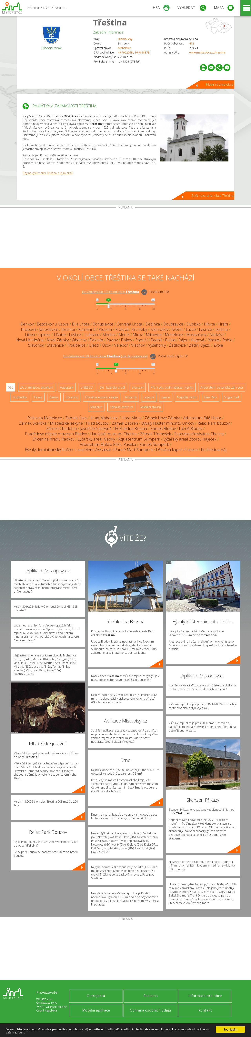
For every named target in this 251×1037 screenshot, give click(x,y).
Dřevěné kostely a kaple (101, 397)
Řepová (197, 340)
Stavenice (55, 345)
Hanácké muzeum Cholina (113, 433)
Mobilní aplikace (96, 1010)
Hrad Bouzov (97, 423)
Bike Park (210, 397)
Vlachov (138, 345)
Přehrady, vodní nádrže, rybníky (172, 387)
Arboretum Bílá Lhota (202, 418)
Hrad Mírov (131, 418)
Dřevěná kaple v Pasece (177, 449)
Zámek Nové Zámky (162, 418)
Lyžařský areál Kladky (96, 439)
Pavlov (112, 340)
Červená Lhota (129, 324)
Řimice (213, 340)
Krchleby (139, 329)
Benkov (27, 324)
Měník (124, 334)
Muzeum (96, 407)
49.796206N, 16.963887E (133, 52)
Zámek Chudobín (61, 428)
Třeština (110, 22)
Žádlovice (177, 345)
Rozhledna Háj (213, 449)
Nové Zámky (58, 340)
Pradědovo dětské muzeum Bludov (56, 433)
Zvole (218, 345)
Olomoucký (125, 39)
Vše (10, 387)
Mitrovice (154, 334)
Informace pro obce (205, 995)
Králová (121, 329)
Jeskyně (149, 397)
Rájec (183, 340)
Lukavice (91, 334)
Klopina (105, 329)
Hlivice (209, 324)
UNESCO (86, 387)
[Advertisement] (125, 238)
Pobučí (141, 340)
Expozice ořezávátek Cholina (199, 433)
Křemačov (159, 329)
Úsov (106, 345)
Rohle (227, 340)
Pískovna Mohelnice (44, 418)
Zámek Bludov (163, 428)
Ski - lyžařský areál (112, 387)
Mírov (138, 334)
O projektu (96, 995)
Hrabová (28, 329)
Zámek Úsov (76, 418)
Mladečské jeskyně (66, 423)
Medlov (109, 334)
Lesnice (205, 329)
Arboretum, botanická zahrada (221, 387)
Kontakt (205, 1010)
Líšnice (60, 334)
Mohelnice (124, 48)
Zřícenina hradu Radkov (53, 439)
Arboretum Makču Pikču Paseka (108, 444)
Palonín (96, 340)
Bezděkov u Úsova (53, 324)
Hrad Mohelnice (104, 418)
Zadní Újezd (199, 345)
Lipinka (44, 334)
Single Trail (231, 397)
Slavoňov (36, 345)
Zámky (53, 397)
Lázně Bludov (190, 428)
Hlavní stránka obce (219, 84)
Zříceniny (71, 397)
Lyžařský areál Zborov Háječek (189, 439)
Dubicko (193, 324)
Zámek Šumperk (154, 444)
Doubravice (173, 324)
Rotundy (131, 397)
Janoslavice (48, 329)
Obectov (79, 340)
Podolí (156, 340)
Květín (177, 329)
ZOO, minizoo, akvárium (36, 387)
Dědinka (153, 324)
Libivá (30, 334)
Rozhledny (19, 397)
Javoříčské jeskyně (96, 428)
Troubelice (76, 345)
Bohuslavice (103, 324)
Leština (221, 329)
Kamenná (86, 329)
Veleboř (121, 345)
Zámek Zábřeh (125, 423)
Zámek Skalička (33, 423)
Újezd (94, 345)
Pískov (126, 340)
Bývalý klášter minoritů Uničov (167, 423)
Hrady (38, 397)
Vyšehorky (157, 345)
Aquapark (66, 387)
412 (191, 43)
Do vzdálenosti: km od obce (110, 292)
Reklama (150, 995)
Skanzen (138, 387)
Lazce (191, 329)
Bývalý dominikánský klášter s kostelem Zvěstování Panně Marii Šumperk (89, 449)
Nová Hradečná (30, 340)
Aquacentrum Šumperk (139, 439)
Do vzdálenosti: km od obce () (105, 356)
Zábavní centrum (121, 407)
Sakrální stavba (150, 407)
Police (170, 340)
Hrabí (223, 324)
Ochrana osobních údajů (150, 1010)
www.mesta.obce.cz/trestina (207, 52)
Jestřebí (68, 329)
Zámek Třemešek (155, 433)
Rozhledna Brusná (131, 428)
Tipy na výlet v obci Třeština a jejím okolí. (48, 173)
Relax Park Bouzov (213, 423)
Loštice (75, 334)
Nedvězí (217, 334)
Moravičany (196, 334)
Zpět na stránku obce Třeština (212, 195)
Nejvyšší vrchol (187, 397)
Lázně (165, 397)
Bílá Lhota (80, 324)
